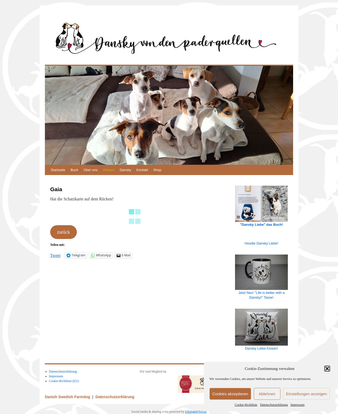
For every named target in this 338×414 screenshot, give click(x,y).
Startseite (58, 170)
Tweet (55, 255)
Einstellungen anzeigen (306, 394)
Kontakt (142, 170)
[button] (327, 368)
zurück (63, 232)
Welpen (108, 170)
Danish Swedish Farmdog (68, 397)
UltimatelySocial (195, 411)
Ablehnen (267, 394)
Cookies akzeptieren (230, 394)
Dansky (125, 170)
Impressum (297, 405)
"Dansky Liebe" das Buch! (261, 225)
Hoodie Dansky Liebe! (261, 243)
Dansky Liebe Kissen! (261, 348)
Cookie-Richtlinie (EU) (64, 381)
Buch (74, 170)
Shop (157, 170)
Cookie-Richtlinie (246, 405)
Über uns (91, 170)
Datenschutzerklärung (274, 405)
